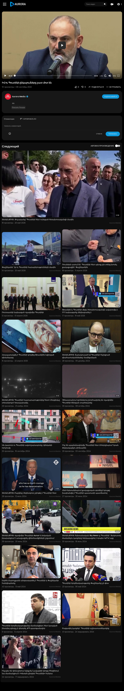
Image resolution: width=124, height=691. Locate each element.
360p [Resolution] (114, 76)
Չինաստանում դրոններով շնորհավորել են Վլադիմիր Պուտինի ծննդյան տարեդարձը (87, 401)
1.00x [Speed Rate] (101, 76)
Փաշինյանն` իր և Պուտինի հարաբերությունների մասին (29, 267)
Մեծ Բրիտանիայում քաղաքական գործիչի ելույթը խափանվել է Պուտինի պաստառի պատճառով (86, 491)
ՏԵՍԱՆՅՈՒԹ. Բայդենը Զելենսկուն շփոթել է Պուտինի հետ (29, 493)
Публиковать (113, 134)
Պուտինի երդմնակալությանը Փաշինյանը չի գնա (85, 583)
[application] (62, 45)
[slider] (53, 75)
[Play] (5, 75)
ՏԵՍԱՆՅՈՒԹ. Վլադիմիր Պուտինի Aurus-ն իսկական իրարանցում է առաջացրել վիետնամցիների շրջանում (28, 536)
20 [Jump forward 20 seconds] (105, 75)
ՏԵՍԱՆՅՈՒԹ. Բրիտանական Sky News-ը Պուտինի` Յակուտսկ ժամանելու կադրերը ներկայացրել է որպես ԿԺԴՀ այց (91, 536)
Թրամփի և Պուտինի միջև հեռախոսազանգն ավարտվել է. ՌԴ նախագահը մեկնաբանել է (90, 311)
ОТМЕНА (99, 134)
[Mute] (109, 75)
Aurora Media (20, 96)
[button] (119, 4)
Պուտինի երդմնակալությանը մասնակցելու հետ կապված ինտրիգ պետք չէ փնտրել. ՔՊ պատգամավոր (29, 627)
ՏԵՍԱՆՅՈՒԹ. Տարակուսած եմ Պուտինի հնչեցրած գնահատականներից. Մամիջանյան (86, 356)
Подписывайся (111, 96)
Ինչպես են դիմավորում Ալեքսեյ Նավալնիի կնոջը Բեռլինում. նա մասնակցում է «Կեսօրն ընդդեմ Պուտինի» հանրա (30, 672)
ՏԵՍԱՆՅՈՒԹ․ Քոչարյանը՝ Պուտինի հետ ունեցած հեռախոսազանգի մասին (38, 219)
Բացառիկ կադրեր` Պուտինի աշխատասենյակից (85, 628)
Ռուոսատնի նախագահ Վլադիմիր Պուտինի (23, 312)
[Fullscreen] (118, 75)
